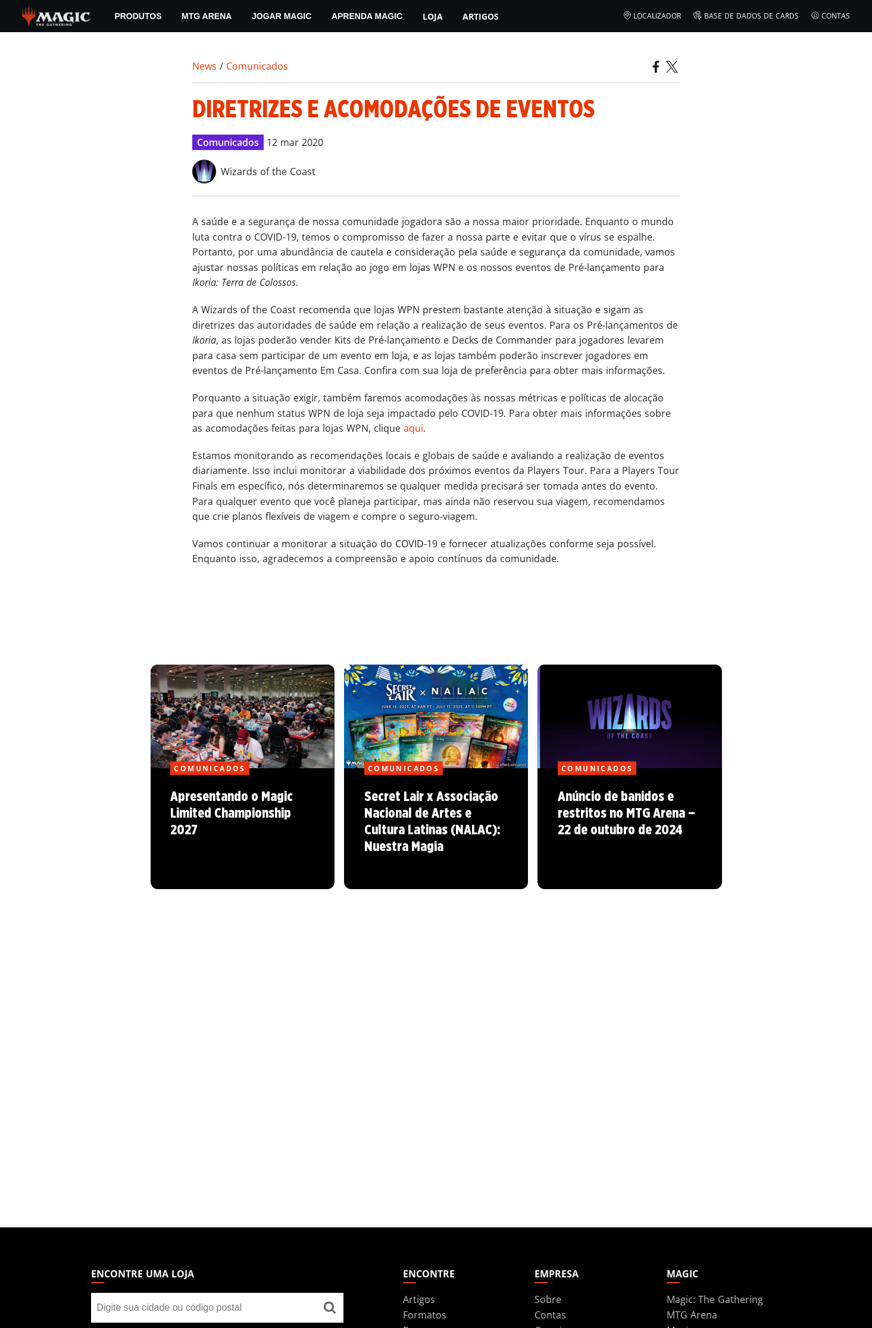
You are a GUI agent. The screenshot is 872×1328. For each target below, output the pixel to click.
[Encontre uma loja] (329, 1308)
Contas (831, 16)
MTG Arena (207, 16)
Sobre (548, 1299)
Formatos (424, 1314)
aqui (413, 428)
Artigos (480, 16)
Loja (433, 16)
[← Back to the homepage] (56, 14)
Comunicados (257, 66)
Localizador (652, 16)
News (204, 66)
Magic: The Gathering (715, 1299)
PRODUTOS (137, 16)
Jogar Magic (281, 16)
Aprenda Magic (367, 16)
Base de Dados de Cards (746, 16)
